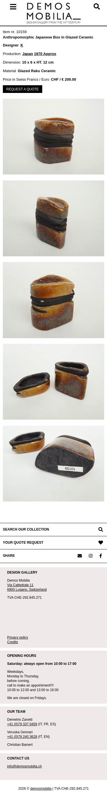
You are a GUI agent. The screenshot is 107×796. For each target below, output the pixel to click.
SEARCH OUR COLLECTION (26, 529)
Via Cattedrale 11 (20, 585)
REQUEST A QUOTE (22, 89)
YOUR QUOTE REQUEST (23, 543)
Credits (12, 642)
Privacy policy (17, 637)
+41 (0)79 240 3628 (22, 737)
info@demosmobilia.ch (24, 766)
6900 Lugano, (18, 590)
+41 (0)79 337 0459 (22, 724)
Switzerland (38, 590)
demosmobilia (40, 789)
